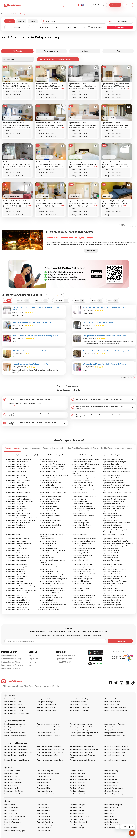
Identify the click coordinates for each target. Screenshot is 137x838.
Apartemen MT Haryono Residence (114, 518)
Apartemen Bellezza (78, 513)
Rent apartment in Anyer (12, 699)
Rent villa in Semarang (44, 825)
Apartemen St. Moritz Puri (16, 469)
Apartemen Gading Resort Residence (84, 567)
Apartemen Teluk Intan (79, 534)
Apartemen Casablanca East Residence (84, 541)
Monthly (21, 21)
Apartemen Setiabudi (79, 499)
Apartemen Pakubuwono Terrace (114, 483)
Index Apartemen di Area (57, 631)
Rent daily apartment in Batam (113, 733)
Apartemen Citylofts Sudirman (82, 564)
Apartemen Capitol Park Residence (83, 515)
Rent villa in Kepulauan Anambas (15, 816)
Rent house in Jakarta (77, 771)
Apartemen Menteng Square (81, 466)
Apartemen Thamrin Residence (113, 508)
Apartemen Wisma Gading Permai (51, 496)
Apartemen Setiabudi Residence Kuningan (85, 464)
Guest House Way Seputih (48, 527)
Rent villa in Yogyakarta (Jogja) (14, 831)
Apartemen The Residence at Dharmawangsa (87, 607)
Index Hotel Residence (74, 635)
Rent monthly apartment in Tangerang (115, 746)
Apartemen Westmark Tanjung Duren (84, 455)
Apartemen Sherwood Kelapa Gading (20, 459)
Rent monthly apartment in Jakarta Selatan (84, 749)
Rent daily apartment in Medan (14, 733)
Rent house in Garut (43, 785)
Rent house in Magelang (12, 788)
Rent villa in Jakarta (109, 813)
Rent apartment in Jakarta (10, 662)
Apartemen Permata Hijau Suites (114, 590)
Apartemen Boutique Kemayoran (114, 501)
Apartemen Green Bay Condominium (115, 576)
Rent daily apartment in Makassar (15, 735)
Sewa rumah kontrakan (12, 771)
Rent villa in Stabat (10, 828)
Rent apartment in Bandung (11, 659)
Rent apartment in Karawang (13, 704)
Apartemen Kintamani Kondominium (83, 569)
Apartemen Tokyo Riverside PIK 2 (114, 597)
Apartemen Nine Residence (112, 571)
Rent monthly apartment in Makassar (16, 760)
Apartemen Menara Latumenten (18, 539)
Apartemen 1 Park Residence (17, 548)
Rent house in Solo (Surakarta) (47, 794)
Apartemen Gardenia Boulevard (113, 487)
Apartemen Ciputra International (18, 555)
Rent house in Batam (44, 782)
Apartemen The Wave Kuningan (82, 462)
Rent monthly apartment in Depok (114, 752)
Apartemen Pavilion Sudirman (17, 508)
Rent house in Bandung (110, 771)
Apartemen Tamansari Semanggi (19, 513)
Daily (9, 21)
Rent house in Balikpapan (12, 779)
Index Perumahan (58, 635)
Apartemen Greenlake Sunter (113, 478)
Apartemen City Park (14, 534)
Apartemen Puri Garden (79, 546)
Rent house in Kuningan (77, 785)
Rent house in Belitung (77, 782)
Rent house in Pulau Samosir (13, 791)
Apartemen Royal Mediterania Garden (115, 506)
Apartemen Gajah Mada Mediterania (115, 496)
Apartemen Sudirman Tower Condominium (22, 520)
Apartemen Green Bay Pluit (112, 455)
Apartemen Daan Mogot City (17, 597)
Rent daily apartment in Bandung (48, 724)
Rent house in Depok (11, 773)
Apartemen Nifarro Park (47, 485)
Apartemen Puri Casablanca (17, 515)
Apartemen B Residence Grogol (50, 609)
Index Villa (87, 635)
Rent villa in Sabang (10, 825)
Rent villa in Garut (42, 813)
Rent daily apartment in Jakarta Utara (49, 727)
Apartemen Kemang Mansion (113, 480)
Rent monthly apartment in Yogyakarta (50, 760)
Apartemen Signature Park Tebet (50, 483)
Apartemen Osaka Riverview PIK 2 (51, 597)
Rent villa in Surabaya (77, 828)
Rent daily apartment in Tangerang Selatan (84, 733)
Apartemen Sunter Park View (49, 501)
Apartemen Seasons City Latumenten (84, 478)
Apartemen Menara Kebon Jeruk (18, 602)
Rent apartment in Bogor (45, 702)
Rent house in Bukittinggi (111, 782)
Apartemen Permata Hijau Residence (84, 539)
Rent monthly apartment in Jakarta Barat (116, 749)
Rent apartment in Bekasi (12, 702)
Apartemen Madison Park (16, 464)
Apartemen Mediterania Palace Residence (21, 501)
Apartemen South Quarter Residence (20, 583)
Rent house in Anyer (76, 776)
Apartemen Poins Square (111, 504)
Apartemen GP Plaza (110, 513)
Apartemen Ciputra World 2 (80, 550)
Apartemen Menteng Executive (82, 504)
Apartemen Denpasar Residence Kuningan (85, 459)
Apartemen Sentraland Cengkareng (51, 588)
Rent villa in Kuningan (44, 816)
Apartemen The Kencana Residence (83, 595)
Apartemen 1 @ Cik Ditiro (16, 569)
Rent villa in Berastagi (77, 810)
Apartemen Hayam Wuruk (111, 602)
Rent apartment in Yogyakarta (12, 665)
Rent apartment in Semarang (79, 707)
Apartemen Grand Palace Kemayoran (52, 487)
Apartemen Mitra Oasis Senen (18, 496)
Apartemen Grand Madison (80, 576)
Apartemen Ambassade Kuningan (114, 462)
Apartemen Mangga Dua (48, 543)
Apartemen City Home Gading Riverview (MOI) (23, 455)
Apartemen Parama (14, 550)
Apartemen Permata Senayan (49, 513)
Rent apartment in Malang (78, 704)
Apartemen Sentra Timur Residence (19, 490)
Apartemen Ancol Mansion (48, 462)
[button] (34, 399)
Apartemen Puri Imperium (16, 530)
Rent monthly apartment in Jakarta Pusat (50, 752)
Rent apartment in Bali (9, 656)
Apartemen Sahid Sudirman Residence (20, 478)
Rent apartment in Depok (78, 702)
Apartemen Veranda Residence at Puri (116, 541)
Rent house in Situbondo (12, 794)
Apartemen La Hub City (47, 600)
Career (30, 665)
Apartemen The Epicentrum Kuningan (52, 574)
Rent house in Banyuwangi (13, 782)
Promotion (32, 662)
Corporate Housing (71, 5)
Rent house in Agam (43, 776)
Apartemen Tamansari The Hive (18, 557)
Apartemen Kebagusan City (49, 480)
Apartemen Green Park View (17, 471)
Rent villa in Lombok (109, 816)
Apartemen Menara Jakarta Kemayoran (53, 605)
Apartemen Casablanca (79, 530)
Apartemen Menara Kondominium (51, 520)
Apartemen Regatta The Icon (17, 607)
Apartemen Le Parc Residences (113, 607)
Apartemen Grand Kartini (48, 530)
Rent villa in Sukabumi (44, 828)
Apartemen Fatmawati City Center (19, 600)
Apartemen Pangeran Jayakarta (50, 553)
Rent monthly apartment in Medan (15, 755)
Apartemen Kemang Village (81, 480)
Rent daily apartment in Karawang (114, 735)
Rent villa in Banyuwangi (110, 807)
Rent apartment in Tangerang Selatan (115, 710)
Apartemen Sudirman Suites (49, 548)
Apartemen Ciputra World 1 (48, 586)
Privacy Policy (28, 686)
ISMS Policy (56, 686)
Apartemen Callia (45, 459)
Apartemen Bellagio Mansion (49, 571)
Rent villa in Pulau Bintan (45, 822)
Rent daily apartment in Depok (112, 730)
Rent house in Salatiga (77, 791)
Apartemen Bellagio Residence (50, 499)
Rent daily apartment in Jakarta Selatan (83, 727)
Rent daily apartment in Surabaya (81, 724)
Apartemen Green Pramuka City (18, 466)
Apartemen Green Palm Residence (114, 574)
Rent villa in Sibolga (76, 825)
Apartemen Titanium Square (112, 527)
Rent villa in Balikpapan (77, 805)
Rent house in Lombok (110, 785)
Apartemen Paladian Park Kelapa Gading (116, 471)
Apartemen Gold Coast (110, 548)
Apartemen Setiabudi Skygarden (18, 485)
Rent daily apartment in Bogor (79, 730)
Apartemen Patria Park (47, 471)
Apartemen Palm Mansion (48, 602)
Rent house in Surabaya (78, 773)
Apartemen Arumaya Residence (18, 605)
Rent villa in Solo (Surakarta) (112, 825)
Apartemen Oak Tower (47, 557)
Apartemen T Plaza (46, 569)
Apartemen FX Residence (111, 475)
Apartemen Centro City (79, 475)
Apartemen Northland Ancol (17, 487)
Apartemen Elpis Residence (17, 553)
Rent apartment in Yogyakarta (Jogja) (16, 713)
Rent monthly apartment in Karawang (115, 760)
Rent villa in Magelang (11, 819)
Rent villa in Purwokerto (110, 822)
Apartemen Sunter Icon (111, 550)
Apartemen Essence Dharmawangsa (115, 469)
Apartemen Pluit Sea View (16, 483)
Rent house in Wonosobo (78, 794)
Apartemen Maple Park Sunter (50, 508)
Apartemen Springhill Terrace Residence (116, 523)
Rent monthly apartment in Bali (47, 755)
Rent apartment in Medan (111, 704)
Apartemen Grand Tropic (16, 595)
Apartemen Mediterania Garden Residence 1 (22, 518)
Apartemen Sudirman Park (48, 490)
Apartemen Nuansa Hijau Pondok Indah (52, 550)
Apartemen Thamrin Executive (18, 462)
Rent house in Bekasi (109, 773)
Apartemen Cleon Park (110, 586)
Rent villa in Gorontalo (77, 813)
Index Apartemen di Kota (38, 631)
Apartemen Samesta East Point (82, 583)
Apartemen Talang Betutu (16, 525)
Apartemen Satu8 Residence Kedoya (52, 469)
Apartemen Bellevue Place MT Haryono (52, 590)
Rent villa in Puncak (43, 831)
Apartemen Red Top (78, 557)
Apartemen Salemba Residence (82, 518)
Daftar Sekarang (120, 641)
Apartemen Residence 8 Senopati (19, 480)
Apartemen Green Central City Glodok (84, 496)
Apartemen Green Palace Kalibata (114, 499)
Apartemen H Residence (79, 492)
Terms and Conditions (42, 686)
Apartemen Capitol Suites (48, 541)
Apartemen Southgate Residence (82, 593)
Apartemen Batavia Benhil (80, 511)
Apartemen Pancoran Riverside (82, 483)
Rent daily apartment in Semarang (81, 735)
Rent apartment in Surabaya (11, 668)
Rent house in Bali (108, 776)
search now (120, 27)
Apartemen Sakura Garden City (50, 581)
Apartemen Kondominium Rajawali (114, 569)
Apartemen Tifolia (78, 487)
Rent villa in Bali (42, 805)
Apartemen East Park (47, 523)
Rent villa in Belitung (43, 810)
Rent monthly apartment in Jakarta (16, 746)
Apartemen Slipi (45, 555)
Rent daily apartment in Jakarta (14, 724)
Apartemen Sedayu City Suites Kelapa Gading (22, 590)
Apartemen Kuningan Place (80, 523)
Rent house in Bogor (11, 776)
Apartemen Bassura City (111, 464)
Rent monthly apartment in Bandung (49, 746)
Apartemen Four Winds (110, 553)
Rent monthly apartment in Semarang (82, 760)
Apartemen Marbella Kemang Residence (116, 546)
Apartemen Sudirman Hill (16, 579)
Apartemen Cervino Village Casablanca (52, 464)
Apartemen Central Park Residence (51, 567)
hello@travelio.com (64, 659)
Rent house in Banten (110, 779)
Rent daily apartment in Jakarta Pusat (49, 730)
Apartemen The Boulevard (16, 506)
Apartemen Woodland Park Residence (52, 478)
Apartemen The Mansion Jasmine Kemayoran (23, 586)
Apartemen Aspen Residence (81, 543)
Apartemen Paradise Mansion (81, 525)
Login (128, 5)
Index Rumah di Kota (100, 631)
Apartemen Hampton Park (16, 475)
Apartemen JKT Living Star (80, 581)
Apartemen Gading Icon (15, 504)
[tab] (34, 399)
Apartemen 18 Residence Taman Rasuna (85, 490)
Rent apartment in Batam (111, 699)
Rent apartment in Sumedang (14, 710)
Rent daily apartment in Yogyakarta (48, 735)
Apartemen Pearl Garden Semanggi (83, 548)
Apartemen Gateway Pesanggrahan (83, 508)
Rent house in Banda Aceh (45, 779)
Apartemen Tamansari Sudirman (82, 485)
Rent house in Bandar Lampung (80, 779)
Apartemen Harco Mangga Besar (82, 579)
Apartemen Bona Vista (47, 539)
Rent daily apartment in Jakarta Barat (115, 727)
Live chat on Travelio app (66, 656)
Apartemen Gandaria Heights (112, 515)
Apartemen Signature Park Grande (19, 511)
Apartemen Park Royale (79, 520)
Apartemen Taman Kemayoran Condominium (118, 543)
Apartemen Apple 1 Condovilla (81, 600)
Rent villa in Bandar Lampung (112, 805)
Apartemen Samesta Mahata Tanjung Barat (86, 605)
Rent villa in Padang (76, 819)
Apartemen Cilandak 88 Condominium (52, 593)
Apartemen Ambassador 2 (112, 567)
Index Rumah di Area (43, 635)
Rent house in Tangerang (45, 771)
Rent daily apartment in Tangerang (114, 724)
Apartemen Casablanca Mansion (82, 506)
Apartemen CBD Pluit (110, 520)
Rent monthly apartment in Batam (114, 755)
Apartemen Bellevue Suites (80, 527)
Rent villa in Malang (43, 819)
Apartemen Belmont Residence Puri (83, 469)
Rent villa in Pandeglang (110, 819)
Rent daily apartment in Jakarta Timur (16, 730)
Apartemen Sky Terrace (79, 501)
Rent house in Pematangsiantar (113, 788)
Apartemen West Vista (47, 546)
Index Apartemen (74, 631)
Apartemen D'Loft (77, 590)
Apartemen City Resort (110, 555)
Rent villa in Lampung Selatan (79, 816)
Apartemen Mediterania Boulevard (19, 523)
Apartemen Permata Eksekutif (18, 593)
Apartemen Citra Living (110, 588)
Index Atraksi (86, 631)
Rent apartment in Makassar (46, 704)
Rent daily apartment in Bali (46, 733)
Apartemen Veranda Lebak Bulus (18, 609)
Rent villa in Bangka (43, 807)
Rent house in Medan (77, 788)
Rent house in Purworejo (45, 791)
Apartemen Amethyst (15, 546)
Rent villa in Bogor (108, 810)
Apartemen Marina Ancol (48, 518)
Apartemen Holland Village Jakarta (114, 595)
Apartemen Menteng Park (16, 527)
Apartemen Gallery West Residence (19, 543)
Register (115, 5)
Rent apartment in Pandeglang (14, 707)
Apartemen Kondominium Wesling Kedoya (53, 579)
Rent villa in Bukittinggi (11, 813)
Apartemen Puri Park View (48, 504)
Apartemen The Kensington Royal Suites (85, 574)
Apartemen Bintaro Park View (17, 541)
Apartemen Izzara (109, 593)
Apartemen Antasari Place (48, 607)
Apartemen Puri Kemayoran (49, 506)
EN (85, 5)
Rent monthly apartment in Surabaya (82, 746)
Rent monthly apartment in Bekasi (15, 749)
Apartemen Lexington (110, 557)
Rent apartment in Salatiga (46, 707)
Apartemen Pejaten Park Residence (19, 574)
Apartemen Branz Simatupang (18, 576)
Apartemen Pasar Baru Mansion (113, 511)
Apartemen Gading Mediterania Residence (117, 492)
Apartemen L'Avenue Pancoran (113, 459)
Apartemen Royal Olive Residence (83, 553)
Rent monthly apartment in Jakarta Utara (50, 749)
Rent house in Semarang (111, 791)
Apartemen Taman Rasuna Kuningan (52, 466)
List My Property (98, 5)
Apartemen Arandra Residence (82, 597)
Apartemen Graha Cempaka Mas (50, 525)
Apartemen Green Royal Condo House (52, 583)
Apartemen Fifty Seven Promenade (115, 581)
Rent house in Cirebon (11, 785)
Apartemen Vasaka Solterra (81, 602)
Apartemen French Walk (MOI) (113, 579)
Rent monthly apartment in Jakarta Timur (18, 752)
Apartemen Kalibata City (48, 511)
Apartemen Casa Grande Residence (19, 499)
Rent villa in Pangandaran (12, 822)
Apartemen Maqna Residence (17, 564)
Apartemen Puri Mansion (111, 560)
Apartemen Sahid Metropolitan (50, 515)
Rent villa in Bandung (11, 807)
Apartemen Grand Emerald (112, 525)
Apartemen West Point (15, 588)
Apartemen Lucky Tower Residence (115, 534)
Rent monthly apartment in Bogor (81, 752)
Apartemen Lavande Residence (82, 555)
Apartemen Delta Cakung (48, 595)
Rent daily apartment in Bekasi (14, 727)
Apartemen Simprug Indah (112, 605)
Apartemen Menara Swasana (113, 583)
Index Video (97, 635)
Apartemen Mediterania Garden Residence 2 (117, 485)
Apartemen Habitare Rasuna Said (51, 576)
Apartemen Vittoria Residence (81, 571)
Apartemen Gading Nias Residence (19, 492)
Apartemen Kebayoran (15, 581)
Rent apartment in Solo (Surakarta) (114, 707)
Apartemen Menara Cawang (17, 571)
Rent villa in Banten (76, 807)
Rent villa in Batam (10, 810)
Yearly (33, 21)
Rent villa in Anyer (10, 805)
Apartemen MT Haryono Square (113, 539)
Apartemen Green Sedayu (80, 588)
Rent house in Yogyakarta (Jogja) (113, 794)
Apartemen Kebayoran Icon (17, 560)
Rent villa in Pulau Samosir (78, 822)
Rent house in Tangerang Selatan (48, 773)
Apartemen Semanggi (47, 564)
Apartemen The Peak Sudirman (113, 490)
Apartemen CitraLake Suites (112, 564)
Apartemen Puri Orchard (80, 560)
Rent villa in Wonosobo (110, 828)
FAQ (30, 656)
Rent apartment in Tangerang (79, 710)
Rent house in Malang (44, 788)
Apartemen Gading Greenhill (112, 466)
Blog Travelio (33, 659)
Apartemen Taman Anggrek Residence (20, 567)
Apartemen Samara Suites (112, 600)
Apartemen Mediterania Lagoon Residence (54, 475)
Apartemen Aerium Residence (81, 586)
